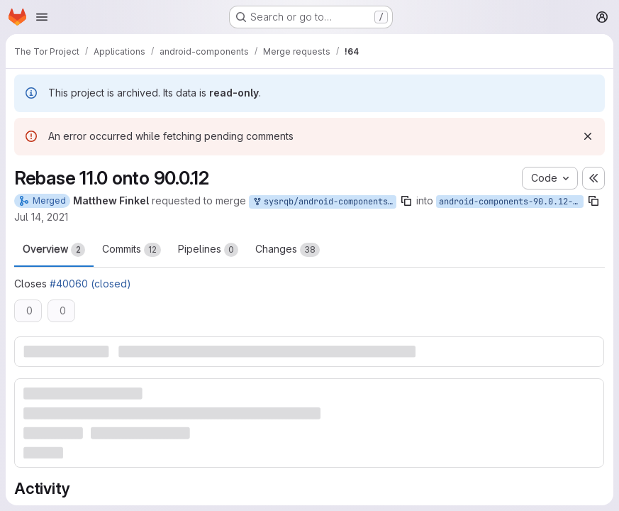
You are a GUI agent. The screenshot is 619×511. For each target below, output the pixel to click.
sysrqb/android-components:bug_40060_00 (324, 202)
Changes (287, 250)
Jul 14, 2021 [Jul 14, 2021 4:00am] (41, 217)
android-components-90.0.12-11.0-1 (511, 201)
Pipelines (208, 250)
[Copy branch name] (406, 200)
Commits (131, 250)
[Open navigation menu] (41, 17)
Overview (54, 250)
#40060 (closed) (90, 284)
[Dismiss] (587, 136)
